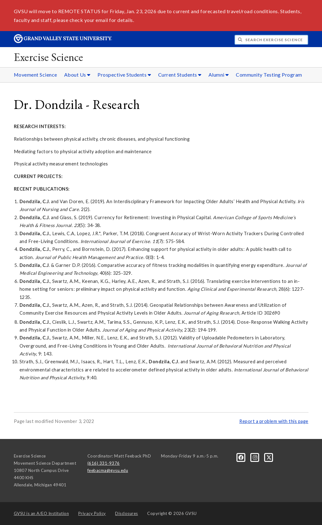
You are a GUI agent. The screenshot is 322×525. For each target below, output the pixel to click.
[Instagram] (256, 457)
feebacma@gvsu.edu (107, 470)
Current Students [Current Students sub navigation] (180, 75)
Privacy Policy (92, 513)
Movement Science (35, 75)
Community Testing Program (269, 75)
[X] (269, 457)
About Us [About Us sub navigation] (77, 75)
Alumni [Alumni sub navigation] (218, 75)
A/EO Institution (41, 513)
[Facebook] (241, 457)
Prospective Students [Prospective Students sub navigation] (124, 75)
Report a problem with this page (273, 421)
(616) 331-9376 (103, 463)
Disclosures (126, 513)
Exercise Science (48, 57)
